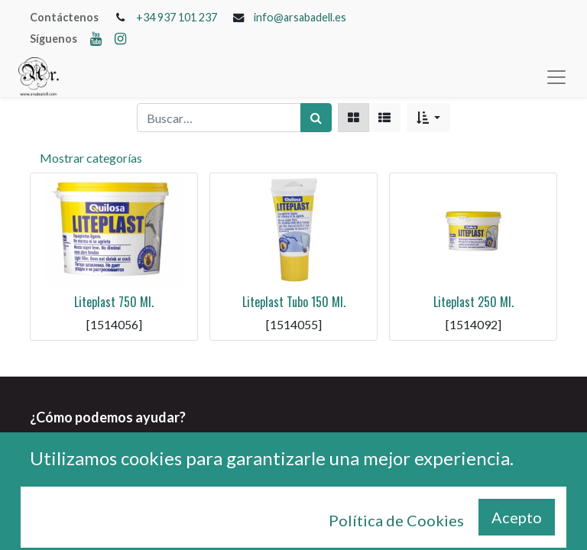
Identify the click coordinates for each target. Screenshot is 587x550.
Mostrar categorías (91, 157)
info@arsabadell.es (300, 17)
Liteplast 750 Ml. (114, 302)
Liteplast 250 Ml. (473, 302)
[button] (428, 117)
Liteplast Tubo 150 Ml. (293, 302)
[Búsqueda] (316, 117)
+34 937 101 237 (176, 17)
